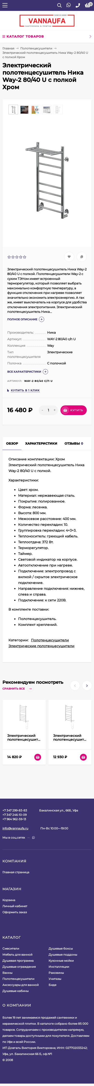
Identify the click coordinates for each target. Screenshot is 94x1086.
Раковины (56, 973)
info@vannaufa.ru (15, 828)
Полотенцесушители (36, 48)
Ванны (7, 973)
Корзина (8, 900)
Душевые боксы (61, 948)
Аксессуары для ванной (20, 985)
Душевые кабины (15, 991)
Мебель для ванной (17, 954)
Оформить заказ (14, 912)
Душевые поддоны (63, 954)
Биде (52, 985)
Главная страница (15, 872)
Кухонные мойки (61, 960)
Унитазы (55, 979)
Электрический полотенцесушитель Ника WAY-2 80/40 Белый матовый (71, 741)
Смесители (10, 948)
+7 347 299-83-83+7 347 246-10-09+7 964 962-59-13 (14, 815)
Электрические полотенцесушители (41, 646)
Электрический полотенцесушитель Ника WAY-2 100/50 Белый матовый (25, 741)
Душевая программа (18, 960)
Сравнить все (18, 688)
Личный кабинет (14, 906)
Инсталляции (59, 966)
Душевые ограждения (19, 966)
